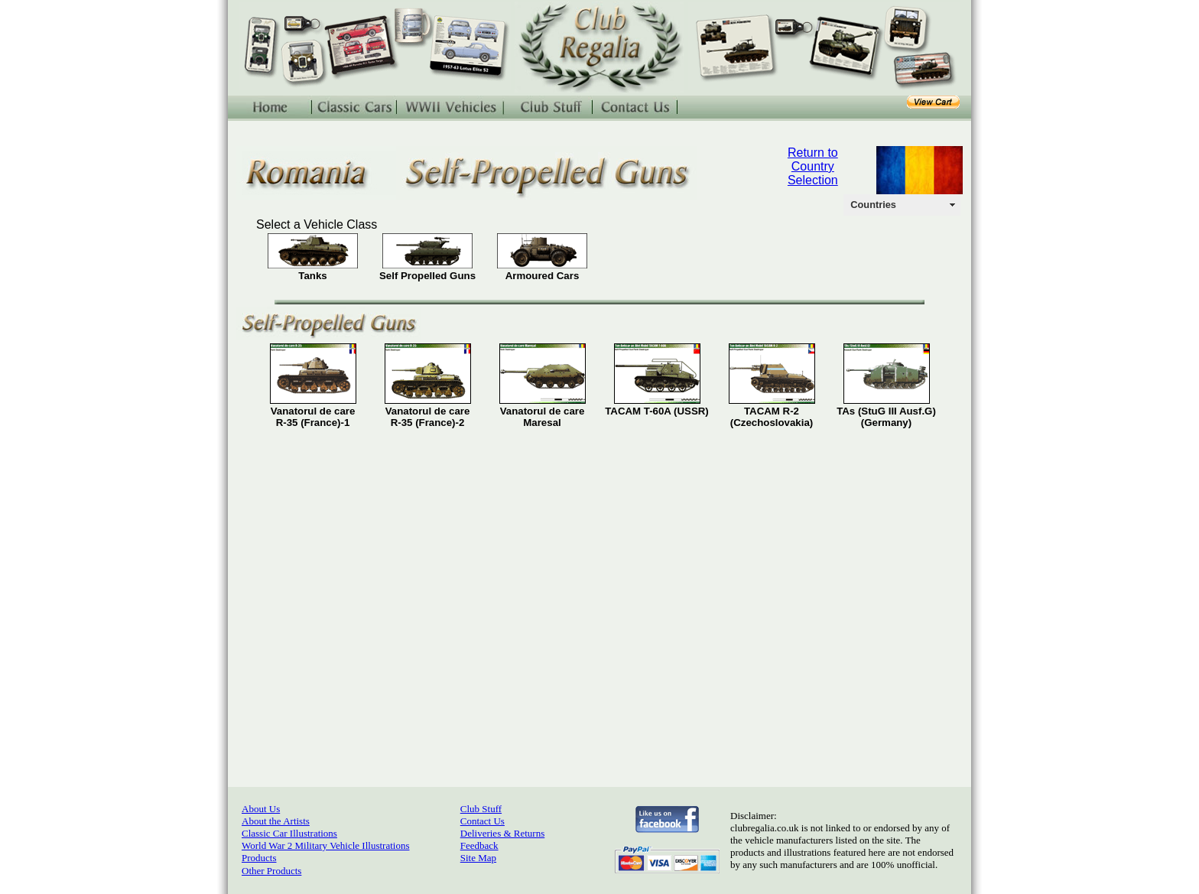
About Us (261, 808)
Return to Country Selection (813, 166)
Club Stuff (481, 808)
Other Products (271, 870)
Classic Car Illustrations (289, 833)
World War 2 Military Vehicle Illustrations (325, 845)
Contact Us (482, 821)
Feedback (479, 845)
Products (259, 857)
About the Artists (276, 821)
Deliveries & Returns (502, 833)
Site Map (478, 857)
